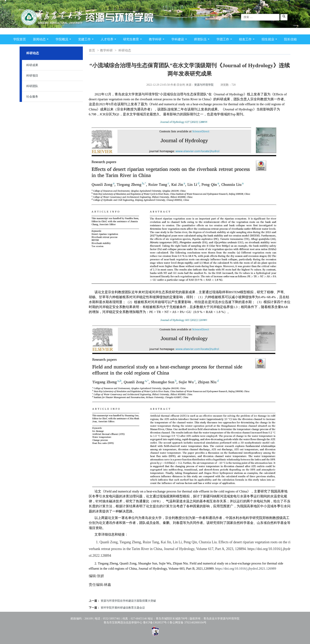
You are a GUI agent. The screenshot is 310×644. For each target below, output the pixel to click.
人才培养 (109, 40)
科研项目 (32, 75)
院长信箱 (290, 39)
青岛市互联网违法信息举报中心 (123, 622)
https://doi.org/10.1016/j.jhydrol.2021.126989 (245, 568)
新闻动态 (41, 40)
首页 (92, 50)
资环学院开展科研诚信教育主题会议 (123, 607)
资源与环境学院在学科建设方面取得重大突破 (128, 600)
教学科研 (157, 40)
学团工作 (224, 40)
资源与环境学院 (204, 84)
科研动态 (124, 50)
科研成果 (32, 65)
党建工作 (86, 40)
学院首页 (19, 39)
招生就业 (270, 40)
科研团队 (32, 86)
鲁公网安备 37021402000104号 (188, 622)
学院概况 (64, 40)
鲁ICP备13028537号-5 (156, 622)
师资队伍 (202, 40)
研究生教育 (133, 40)
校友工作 (247, 40)
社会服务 (32, 96)
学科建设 (179, 40)
